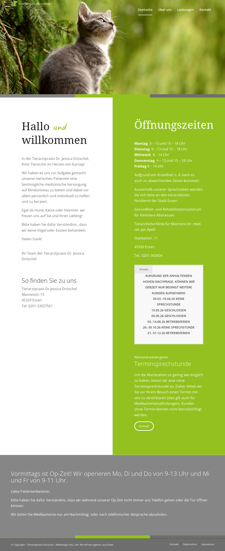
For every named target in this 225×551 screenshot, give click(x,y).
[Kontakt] (144, 426)
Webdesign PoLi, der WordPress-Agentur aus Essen (84, 544)
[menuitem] (145, 9)
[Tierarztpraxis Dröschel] (32, 9)
